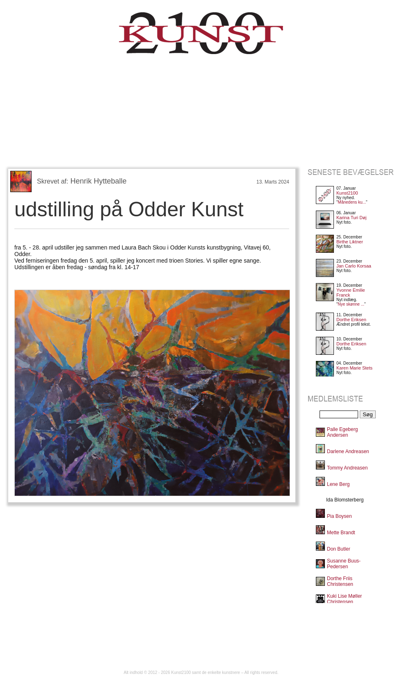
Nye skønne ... (351, 304)
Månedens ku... (352, 202)
